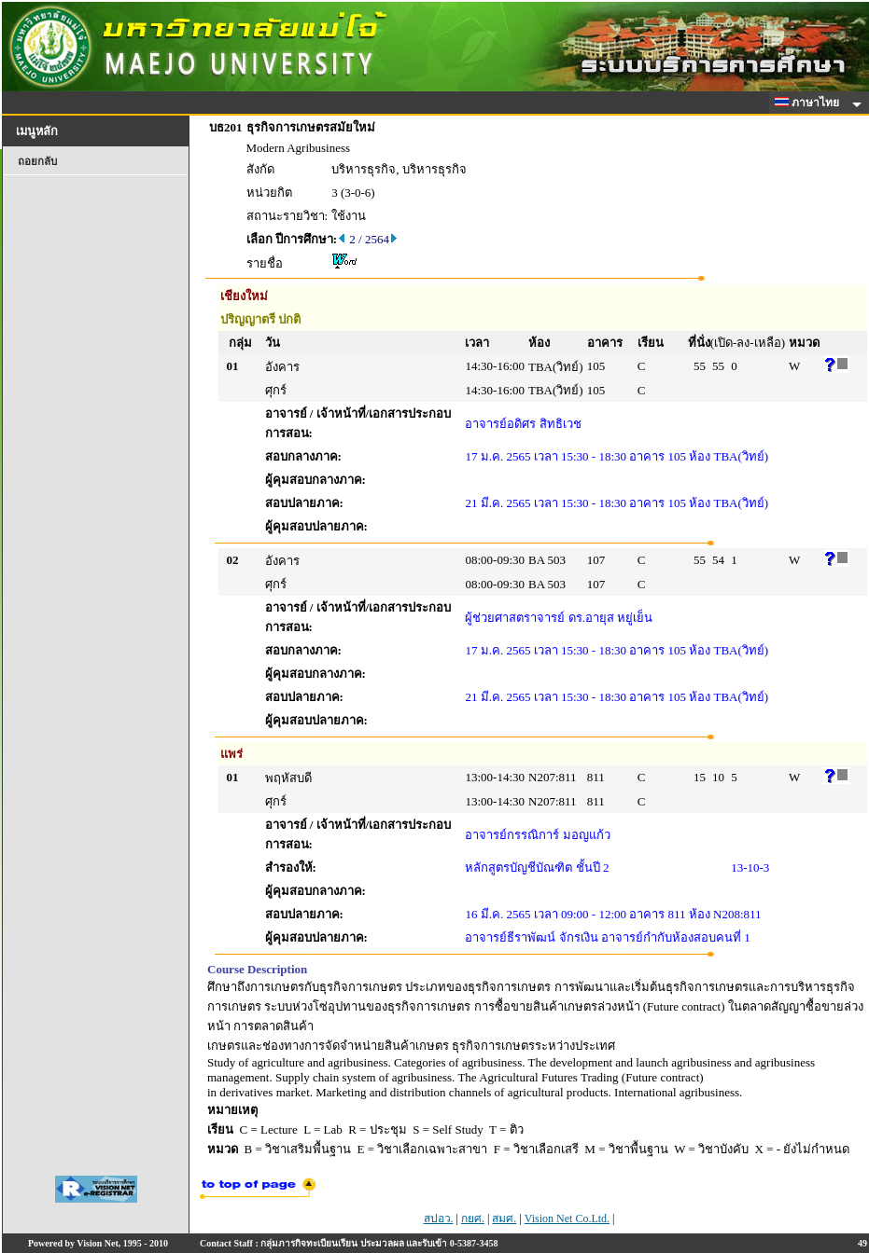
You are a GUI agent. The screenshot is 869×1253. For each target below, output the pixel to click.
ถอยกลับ (37, 161)
